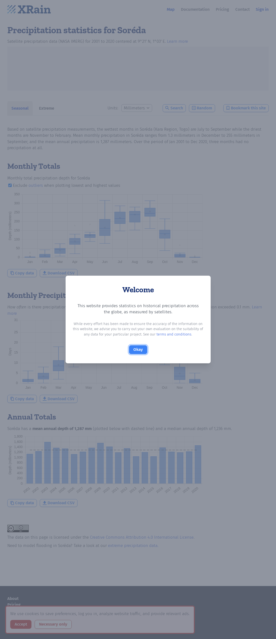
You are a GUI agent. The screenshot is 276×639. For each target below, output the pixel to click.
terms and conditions (174, 334)
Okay (138, 349)
